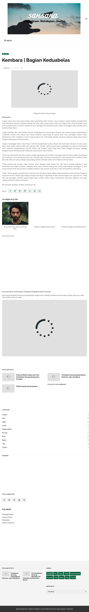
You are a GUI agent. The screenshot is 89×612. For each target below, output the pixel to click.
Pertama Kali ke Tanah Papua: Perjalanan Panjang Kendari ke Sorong (26, 292)
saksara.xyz (7, 68)
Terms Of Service (8, 523)
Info (3, 418)
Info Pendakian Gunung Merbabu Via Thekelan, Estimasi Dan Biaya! (32, 576)
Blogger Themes (65, 609)
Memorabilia (6, 429)
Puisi (4, 436)
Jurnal (4, 425)
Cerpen (4, 414)
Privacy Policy (7, 517)
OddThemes (34, 609)
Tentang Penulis (7, 514)
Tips (3, 444)
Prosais (5, 54)
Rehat (4, 440)
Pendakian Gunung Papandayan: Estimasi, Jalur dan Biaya (11, 575)
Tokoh (4, 447)
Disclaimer (6, 520)
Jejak (4, 422)
